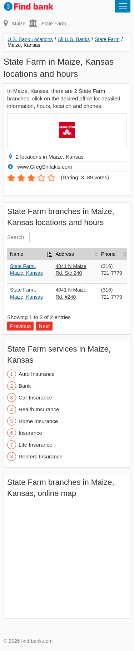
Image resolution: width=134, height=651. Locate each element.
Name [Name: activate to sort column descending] (16, 254)
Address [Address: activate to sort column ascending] (64, 254)
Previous (20, 326)
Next (44, 326)
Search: (50, 237)
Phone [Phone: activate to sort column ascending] (108, 254)
